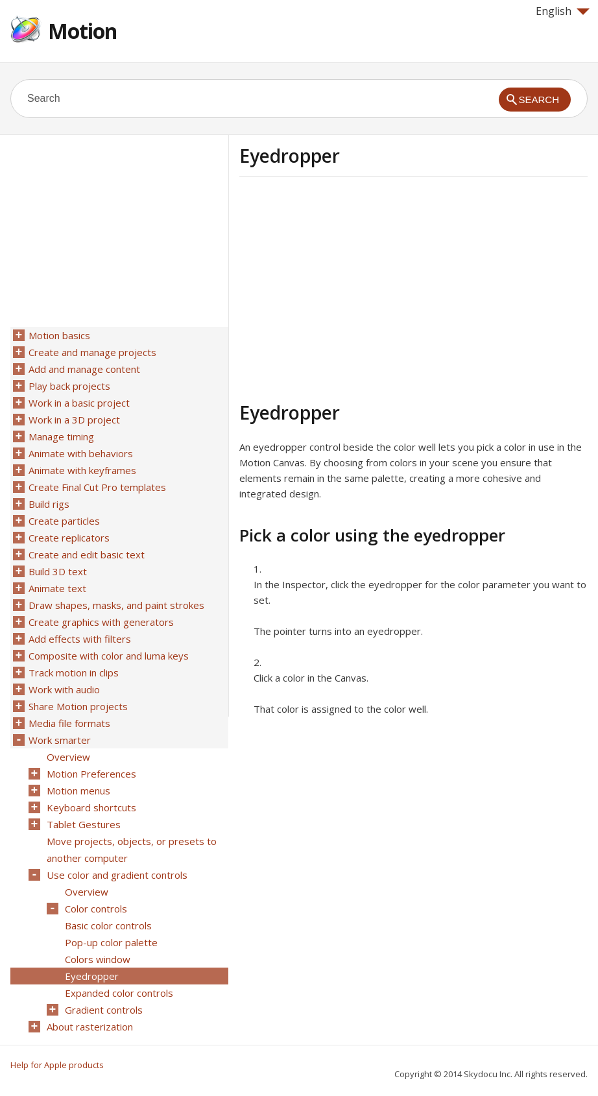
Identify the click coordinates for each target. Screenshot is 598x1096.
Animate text (57, 588)
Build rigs (49, 503)
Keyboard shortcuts (91, 807)
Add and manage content (84, 369)
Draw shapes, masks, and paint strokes (116, 605)
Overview (68, 756)
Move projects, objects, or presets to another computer (132, 849)
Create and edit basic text (87, 554)
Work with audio (64, 689)
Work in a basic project (79, 402)
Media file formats (69, 723)
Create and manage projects (92, 352)
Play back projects (69, 385)
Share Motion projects (78, 706)
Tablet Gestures (84, 824)
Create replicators (69, 537)
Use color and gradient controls (117, 874)
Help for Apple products (57, 1065)
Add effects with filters (80, 638)
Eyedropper (92, 976)
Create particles (64, 520)
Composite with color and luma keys (109, 655)
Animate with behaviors (81, 453)
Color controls (96, 908)
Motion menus (78, 790)
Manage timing (61, 436)
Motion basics (59, 335)
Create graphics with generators (101, 621)
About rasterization (90, 1026)
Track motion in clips (74, 672)
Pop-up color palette (111, 942)
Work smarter (60, 739)
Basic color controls (108, 925)
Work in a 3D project (74, 419)
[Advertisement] (348, 287)
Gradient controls (104, 1009)
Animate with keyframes (82, 470)
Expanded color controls (119, 992)
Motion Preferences (91, 773)
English (563, 11)
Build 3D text (58, 571)
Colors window (97, 959)
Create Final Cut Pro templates (97, 487)
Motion (82, 31)
